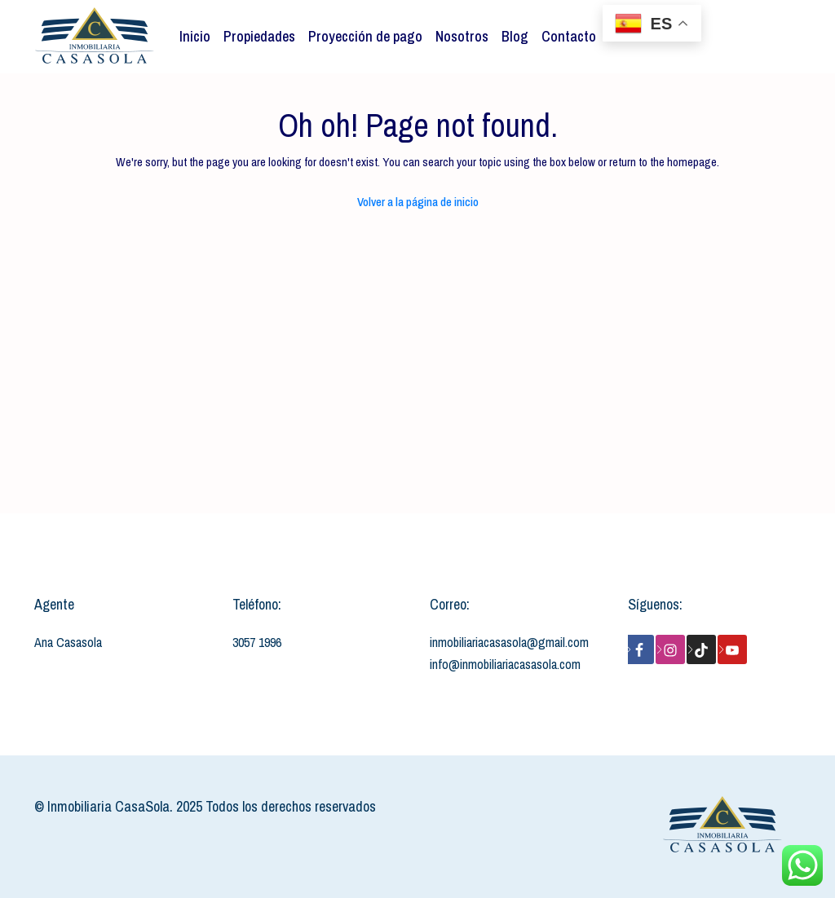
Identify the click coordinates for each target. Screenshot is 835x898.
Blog (514, 36)
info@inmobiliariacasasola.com (505, 664)
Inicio (194, 36)
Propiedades (259, 36)
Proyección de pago (365, 36)
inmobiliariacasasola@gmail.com (509, 642)
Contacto (568, 36)
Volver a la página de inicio (418, 201)
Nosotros (461, 36)
